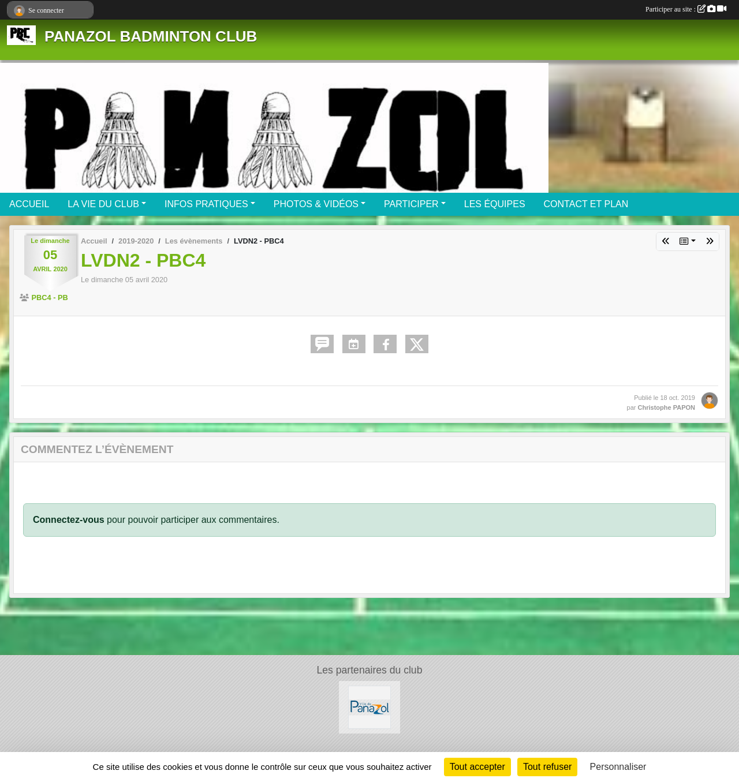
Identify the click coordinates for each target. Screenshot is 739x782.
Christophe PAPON (666, 407)
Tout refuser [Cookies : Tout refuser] (547, 767)
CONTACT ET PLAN (586, 204)
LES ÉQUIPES (494, 204)
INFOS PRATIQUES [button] (206, 204)
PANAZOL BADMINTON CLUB (150, 36)
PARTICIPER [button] (411, 204)
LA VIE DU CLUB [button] (103, 204)
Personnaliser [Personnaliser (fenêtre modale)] (618, 767)
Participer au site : (685, 9)
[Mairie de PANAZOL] (369, 707)
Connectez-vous (68, 520)
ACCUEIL (29, 204)
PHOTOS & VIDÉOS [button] (316, 204)
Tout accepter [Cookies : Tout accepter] (477, 767)
